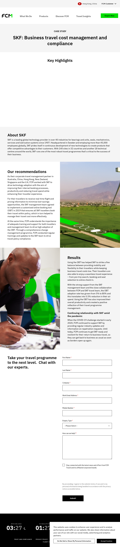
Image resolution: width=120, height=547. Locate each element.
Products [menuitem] (43, 16)
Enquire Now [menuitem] (109, 16)
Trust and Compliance (23, 539)
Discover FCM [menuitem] (62, 16)
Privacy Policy (42, 539)
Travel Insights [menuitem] (83, 16)
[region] (85, 534)
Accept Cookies (106, 541)
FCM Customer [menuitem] (107, 4)
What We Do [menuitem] (26, 16)
